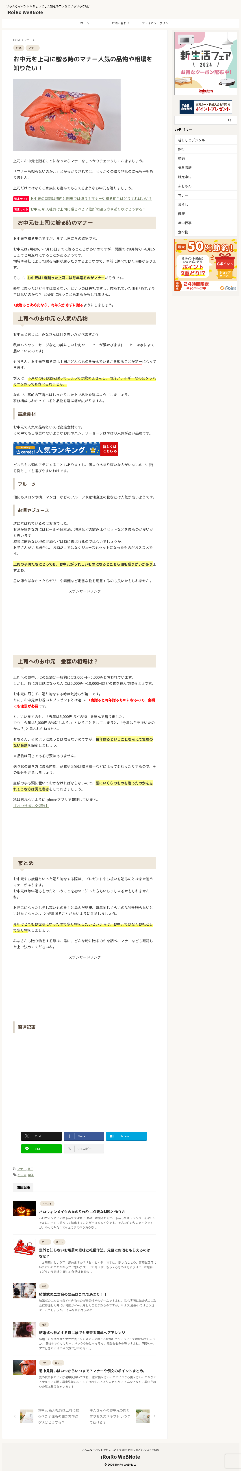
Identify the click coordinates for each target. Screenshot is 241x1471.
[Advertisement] (84, 622)
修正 (30, 1169)
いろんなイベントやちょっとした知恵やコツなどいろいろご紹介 (121, 1450)
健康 (181, 213)
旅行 (181, 149)
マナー (21, 1169)
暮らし (182, 204)
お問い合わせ (120, 23)
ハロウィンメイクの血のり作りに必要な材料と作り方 (82, 1211)
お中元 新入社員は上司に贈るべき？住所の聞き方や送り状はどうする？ (88, 209)
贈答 (31, 1175)
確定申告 (184, 176)
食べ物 (182, 232)
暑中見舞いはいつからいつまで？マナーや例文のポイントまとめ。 (93, 1370)
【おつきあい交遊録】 (31, 805)
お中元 (22, 1175)
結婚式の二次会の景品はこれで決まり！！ (73, 1294)
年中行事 (184, 222)
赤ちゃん (184, 186)
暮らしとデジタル (189, 140)
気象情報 (184, 167)
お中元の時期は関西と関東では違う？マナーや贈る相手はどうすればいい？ (91, 198)
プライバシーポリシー (156, 23)
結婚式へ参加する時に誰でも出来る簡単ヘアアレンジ (82, 1332)
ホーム (84, 23)
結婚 (181, 158)
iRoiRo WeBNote (24, 12)
